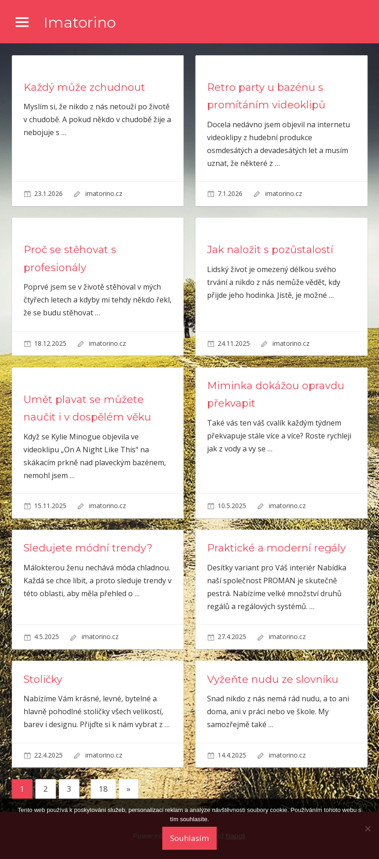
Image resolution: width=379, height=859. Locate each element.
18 (103, 788)
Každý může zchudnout (84, 87)
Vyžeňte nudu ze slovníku (272, 679)
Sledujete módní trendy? (88, 548)
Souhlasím (189, 838)
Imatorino (79, 22)
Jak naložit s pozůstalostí (270, 249)
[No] (367, 828)
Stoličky (43, 679)
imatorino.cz (103, 193)
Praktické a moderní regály (276, 548)
